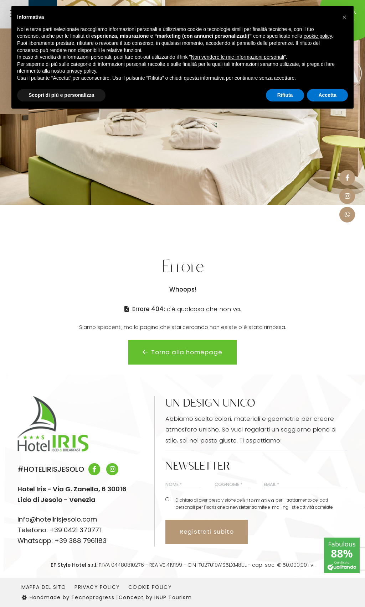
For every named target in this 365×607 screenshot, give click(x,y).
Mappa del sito (43, 587)
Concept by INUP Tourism (155, 597)
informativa (259, 500)
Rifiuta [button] (285, 95)
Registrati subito (207, 531)
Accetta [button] (327, 95)
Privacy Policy (97, 587)
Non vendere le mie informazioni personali (237, 57)
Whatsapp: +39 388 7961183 (62, 540)
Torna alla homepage (182, 352)
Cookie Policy (150, 587)
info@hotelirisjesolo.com (57, 519)
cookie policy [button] (318, 36)
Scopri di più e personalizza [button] (61, 95)
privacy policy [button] (81, 71)
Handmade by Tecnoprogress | (69, 597)
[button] (344, 17)
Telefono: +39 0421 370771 (59, 529)
